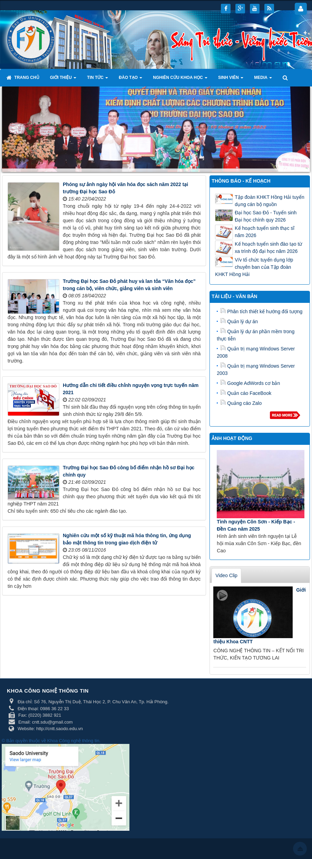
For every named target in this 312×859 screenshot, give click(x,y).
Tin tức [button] (97, 79)
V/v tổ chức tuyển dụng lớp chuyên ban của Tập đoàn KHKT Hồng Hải (254, 267)
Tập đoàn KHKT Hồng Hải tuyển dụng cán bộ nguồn (269, 200)
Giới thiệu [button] (63, 79)
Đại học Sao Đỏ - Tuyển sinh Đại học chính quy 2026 (265, 216)
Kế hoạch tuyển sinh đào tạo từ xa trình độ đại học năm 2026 (268, 247)
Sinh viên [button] (230, 79)
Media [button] (263, 79)
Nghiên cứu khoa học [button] (180, 79)
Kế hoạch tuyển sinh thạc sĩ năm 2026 (264, 231)
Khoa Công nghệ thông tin (73, 740)
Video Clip (226, 575)
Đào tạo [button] (130, 79)
